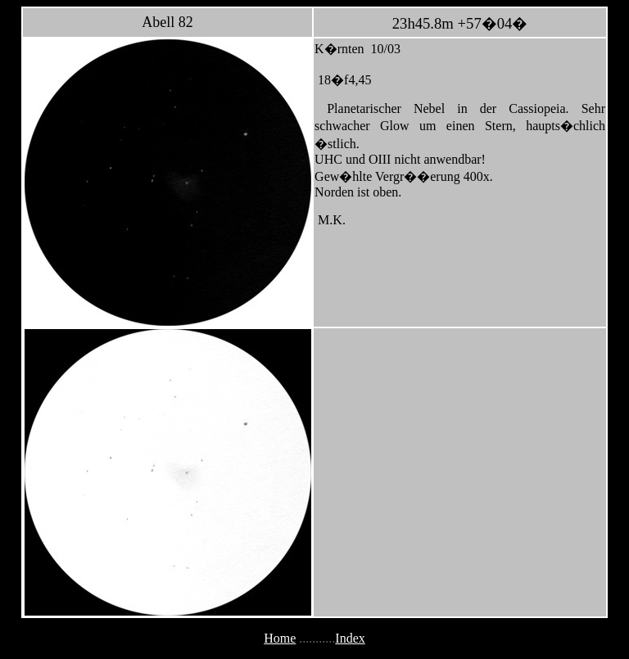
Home (280, 638)
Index (349, 638)
